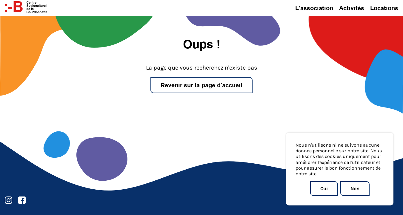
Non (354, 188)
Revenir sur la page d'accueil (201, 85)
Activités (351, 8)
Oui (324, 188)
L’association (314, 8)
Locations (384, 8)
